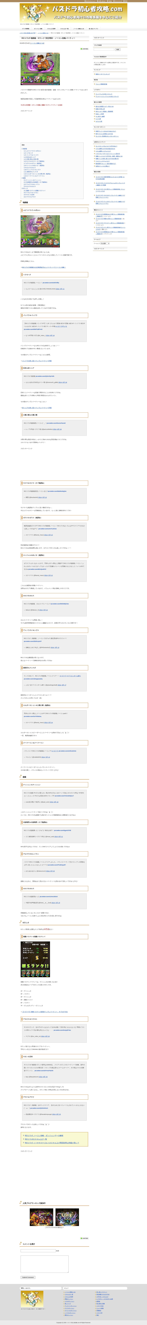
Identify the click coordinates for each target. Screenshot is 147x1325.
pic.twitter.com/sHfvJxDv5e (67, 751)
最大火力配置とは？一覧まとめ (105, 106)
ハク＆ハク (28, 153)
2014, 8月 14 (50, 335)
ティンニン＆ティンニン (32, 180)
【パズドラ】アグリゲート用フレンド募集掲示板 (110, 223)
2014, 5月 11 (60, 289)
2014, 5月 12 (42, 497)
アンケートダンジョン (71, 1306)
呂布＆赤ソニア (30, 157)
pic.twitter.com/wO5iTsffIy (51, 282)
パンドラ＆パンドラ (31, 155)
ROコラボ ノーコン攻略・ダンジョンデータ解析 (44, 1136)
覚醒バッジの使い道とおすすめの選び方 (107, 158)
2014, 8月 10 (45, 1036)
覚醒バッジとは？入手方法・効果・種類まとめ (109, 156)
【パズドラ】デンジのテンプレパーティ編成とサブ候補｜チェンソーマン (110, 202)
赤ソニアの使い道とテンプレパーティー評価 (36, 408)
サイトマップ (118, 1)
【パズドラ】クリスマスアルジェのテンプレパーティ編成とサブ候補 (110, 184)
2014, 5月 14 (48, 722)
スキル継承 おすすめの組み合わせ (105, 148)
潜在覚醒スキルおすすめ (102, 1294)
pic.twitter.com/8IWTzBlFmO (33, 329)
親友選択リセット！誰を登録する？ (106, 163)
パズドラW (99, 1313)
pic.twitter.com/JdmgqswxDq (33, 679)
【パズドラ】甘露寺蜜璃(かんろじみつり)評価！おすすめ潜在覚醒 (110, 178)
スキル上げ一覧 (64, 28)
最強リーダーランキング (103, 74)
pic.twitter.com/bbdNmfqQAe (57, 491)
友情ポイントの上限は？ (103, 166)
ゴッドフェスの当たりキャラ (104, 94)
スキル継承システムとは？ (103, 151)
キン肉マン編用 (100, 116)
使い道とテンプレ (93, 28)
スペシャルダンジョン (71, 1310)
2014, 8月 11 (58, 836)
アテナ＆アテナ (30, 197)
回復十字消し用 (100, 109)
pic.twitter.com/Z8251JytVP (33, 641)
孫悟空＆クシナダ (31, 171)
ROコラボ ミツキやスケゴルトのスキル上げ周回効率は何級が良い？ (52, 1143)
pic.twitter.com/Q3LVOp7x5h (45, 376)
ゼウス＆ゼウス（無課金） (33, 163)
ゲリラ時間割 (25, 28)
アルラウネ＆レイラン (32, 184)
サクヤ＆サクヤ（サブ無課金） (34, 161)
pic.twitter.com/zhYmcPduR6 (44, 1070)
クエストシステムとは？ (103, 161)
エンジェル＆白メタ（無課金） (34, 165)
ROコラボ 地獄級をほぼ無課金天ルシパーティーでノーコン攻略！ (44, 267)
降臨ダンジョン (69, 1299)
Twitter (110, 1)
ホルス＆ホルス (30, 167)
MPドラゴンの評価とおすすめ (104, 134)
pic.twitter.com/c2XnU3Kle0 (49, 896)
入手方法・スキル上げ (102, 1296)
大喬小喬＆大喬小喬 (31, 159)
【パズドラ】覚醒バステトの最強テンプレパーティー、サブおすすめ (45, 1012)
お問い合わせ (102, 1)
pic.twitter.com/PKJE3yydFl (57, 865)
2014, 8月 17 (62, 685)
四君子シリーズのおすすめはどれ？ (106, 131)
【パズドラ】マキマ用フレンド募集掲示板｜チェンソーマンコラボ (110, 190)
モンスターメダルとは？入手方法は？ (106, 146)
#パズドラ (63, 676)
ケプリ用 (98, 119)
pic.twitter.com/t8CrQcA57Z (37, 569)
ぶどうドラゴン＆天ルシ (32, 151)
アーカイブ (97, 243)
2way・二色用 (100, 114)
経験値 (98, 1301)
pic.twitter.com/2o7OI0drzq (32, 716)
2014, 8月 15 (43, 1077)
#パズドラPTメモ (61, 326)
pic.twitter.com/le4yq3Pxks (62, 1030)
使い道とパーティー (101, 1292)
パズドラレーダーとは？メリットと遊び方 (108, 153)
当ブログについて (91, 1)
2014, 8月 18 (63, 382)
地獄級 (24, 149)
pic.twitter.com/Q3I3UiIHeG (39, 1108)
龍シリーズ (68, 1303)
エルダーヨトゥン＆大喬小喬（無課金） (38, 174)
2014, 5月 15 (50, 871)
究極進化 (98, 1310)
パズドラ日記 (100, 1306)
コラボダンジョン (69, 1301)
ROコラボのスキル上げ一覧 (36, 1139)
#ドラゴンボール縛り (74, 676)
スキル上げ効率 (51, 28)
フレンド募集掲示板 (101, 84)
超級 (24, 178)
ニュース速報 (100, 1308)
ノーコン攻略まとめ (78, 28)
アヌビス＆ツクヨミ (31, 192)
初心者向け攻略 (100, 1303)
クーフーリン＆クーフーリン (34, 176)
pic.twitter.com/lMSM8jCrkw (60, 604)
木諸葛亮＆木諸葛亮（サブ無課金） (36, 182)
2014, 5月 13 (48, 535)
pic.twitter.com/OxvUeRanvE (56, 423)
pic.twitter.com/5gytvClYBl (62, 830)
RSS (126, 1)
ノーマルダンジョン (70, 1313)
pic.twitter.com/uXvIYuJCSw (47, 529)
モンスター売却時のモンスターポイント (107, 136)
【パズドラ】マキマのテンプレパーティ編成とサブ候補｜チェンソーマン (110, 196)
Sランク (25, 188)
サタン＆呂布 (29, 194)
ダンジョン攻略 (38, 28)
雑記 (97, 1315)
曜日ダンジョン (69, 1315)
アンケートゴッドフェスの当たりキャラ (107, 96)
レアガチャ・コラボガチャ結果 (104, 1299)
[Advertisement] (54, 125)
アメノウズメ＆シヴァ (32, 169)
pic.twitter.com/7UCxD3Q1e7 (64, 796)
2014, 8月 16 (57, 429)
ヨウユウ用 (99, 121)
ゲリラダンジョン (69, 1308)
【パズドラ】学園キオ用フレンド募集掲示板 (108, 218)
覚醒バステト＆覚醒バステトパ (34, 190)
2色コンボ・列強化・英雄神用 (104, 111)
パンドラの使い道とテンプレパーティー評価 (36, 361)
